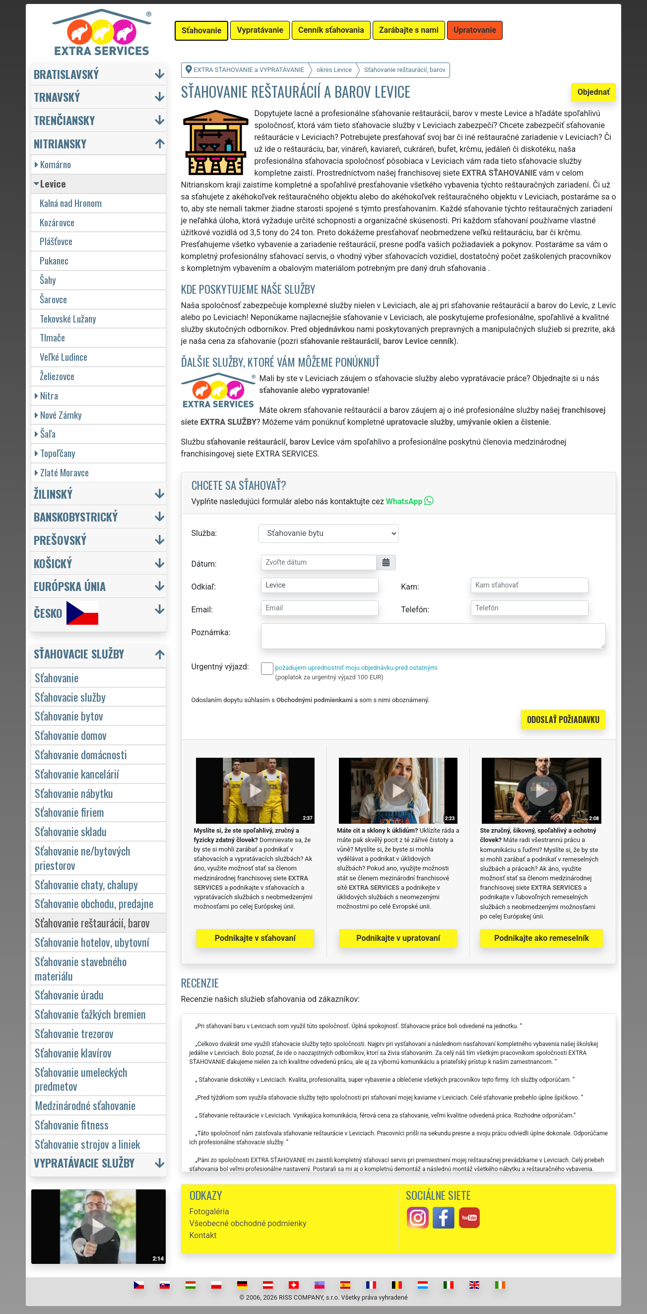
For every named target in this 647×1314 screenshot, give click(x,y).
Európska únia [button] (70, 586)
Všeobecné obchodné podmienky (248, 1223)
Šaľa (45, 433)
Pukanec (54, 260)
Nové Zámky (58, 414)
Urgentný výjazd (219, 666)
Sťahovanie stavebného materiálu (81, 968)
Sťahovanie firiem (69, 811)
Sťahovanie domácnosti (81, 754)
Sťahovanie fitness (72, 1124)
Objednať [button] (594, 92)
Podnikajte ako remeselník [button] (541, 938)
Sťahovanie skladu (71, 831)
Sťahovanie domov (71, 734)
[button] (99, 656)
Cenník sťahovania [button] (331, 30)
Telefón (414, 609)
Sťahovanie (56, 677)
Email (201, 609)
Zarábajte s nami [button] (409, 30)
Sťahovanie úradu (69, 994)
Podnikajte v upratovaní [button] (398, 938)
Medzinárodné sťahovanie (85, 1105)
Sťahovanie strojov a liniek (87, 1143)
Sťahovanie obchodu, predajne (94, 903)
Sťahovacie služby (70, 696)
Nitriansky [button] (60, 143)
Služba (203, 533)
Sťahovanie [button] (201, 30)
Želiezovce (57, 376)
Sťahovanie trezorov (74, 1033)
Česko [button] (66, 613)
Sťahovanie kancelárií (77, 773)
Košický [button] (53, 563)
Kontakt (203, 1235)
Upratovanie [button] (474, 30)
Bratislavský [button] (66, 74)
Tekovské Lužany (68, 318)
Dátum (203, 564)
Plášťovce (56, 241)
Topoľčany (55, 453)
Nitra (46, 395)
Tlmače (52, 337)
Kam (409, 586)
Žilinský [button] (53, 493)
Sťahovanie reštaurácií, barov (92, 922)
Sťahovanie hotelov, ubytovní (92, 941)
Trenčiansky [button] (64, 120)
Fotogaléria (209, 1211)
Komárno (53, 164)
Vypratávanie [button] (260, 30)
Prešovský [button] (60, 539)
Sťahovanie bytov (69, 715)
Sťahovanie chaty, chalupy (86, 884)
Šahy (48, 279)
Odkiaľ (203, 586)
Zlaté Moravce (62, 472)
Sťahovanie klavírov (73, 1052)
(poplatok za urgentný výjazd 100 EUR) (329, 677)
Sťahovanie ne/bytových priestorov (82, 857)
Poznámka (210, 632)
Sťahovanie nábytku (74, 793)
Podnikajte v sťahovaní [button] (255, 938)
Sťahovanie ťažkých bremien (90, 1013)
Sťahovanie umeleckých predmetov (81, 1078)
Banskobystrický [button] (76, 516)
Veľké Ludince (63, 356)
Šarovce (53, 299)
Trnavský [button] (57, 96)
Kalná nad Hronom (71, 203)
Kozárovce (57, 222)
